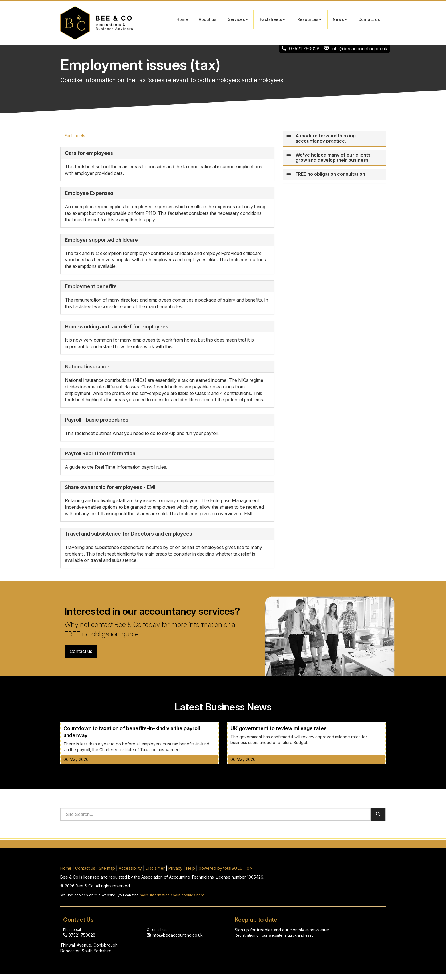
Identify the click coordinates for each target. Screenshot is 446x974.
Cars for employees (89, 153)
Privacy (175, 868)
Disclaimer (155, 868)
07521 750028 (304, 48)
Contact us (369, 19)
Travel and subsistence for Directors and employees (128, 534)
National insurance (87, 367)
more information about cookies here (172, 895)
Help (190, 868)
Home (182, 19)
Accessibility (130, 868)
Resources (309, 19)
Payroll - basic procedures (96, 420)
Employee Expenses (89, 193)
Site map (107, 868)
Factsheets (272, 19)
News (340, 19)
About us (207, 19)
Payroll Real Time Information (100, 453)
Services (238, 19)
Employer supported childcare (101, 240)
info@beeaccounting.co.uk (359, 48)
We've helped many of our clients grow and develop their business (333, 157)
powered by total (226, 868)
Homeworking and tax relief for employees (116, 327)
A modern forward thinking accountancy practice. (326, 138)
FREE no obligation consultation (330, 174)
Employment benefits (91, 286)
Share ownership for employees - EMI (110, 487)
